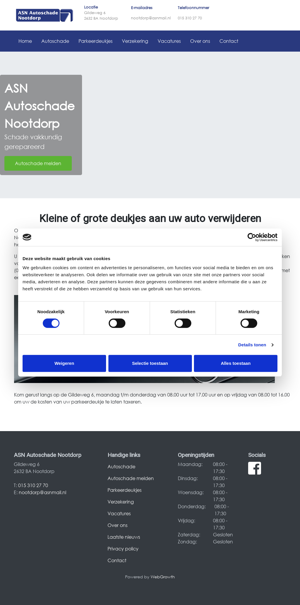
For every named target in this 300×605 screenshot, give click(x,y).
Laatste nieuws (124, 537)
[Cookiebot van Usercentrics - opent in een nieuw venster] (251, 237)
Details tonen (252, 344)
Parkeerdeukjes (95, 41)
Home (25, 41)
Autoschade (55, 41)
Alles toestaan (236, 363)
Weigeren (64, 363)
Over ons (200, 41)
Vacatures (169, 41)
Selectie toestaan (150, 363)
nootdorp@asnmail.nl (151, 18)
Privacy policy (123, 548)
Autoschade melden (38, 163)
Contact (228, 41)
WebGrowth (163, 576)
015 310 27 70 (190, 18)
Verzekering (135, 41)
